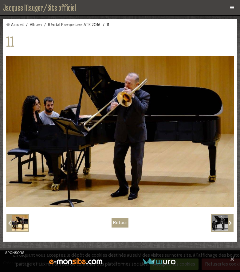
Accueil (17, 24)
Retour (120, 222)
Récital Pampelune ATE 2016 (74, 24)
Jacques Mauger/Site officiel (39, 7)
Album (36, 24)
